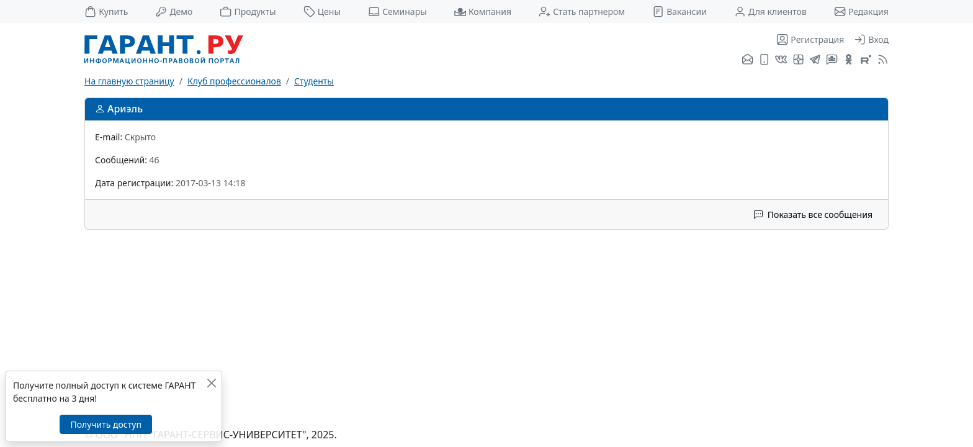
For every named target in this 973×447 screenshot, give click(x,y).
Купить (106, 11)
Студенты (314, 81)
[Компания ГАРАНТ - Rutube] (866, 60)
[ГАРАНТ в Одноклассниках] (848, 60)
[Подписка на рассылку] (747, 60)
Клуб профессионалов (234, 81)
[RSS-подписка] (881, 60)
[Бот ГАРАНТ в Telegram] (831, 60)
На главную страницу (129, 81)
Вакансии (679, 11)
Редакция (861, 11)
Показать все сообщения (813, 214)
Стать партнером (582, 11)
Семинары (397, 11)
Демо (173, 11)
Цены (322, 11)
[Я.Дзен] (798, 60)
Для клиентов (770, 11)
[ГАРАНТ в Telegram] (815, 60)
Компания (482, 11)
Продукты (248, 11)
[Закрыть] (211, 382)
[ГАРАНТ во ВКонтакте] (781, 60)
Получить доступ (105, 424)
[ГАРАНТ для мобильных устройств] (764, 60)
